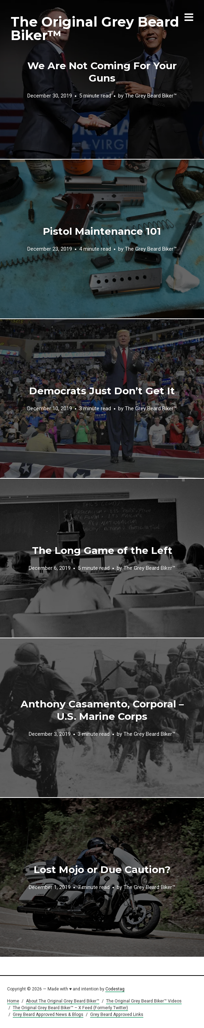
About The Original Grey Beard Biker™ (62, 1001)
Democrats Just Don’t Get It (102, 391)
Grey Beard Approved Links (116, 1014)
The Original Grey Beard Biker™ (95, 28)
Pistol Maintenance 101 (102, 231)
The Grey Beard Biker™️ (151, 96)
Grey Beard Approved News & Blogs (48, 1014)
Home (13, 1001)
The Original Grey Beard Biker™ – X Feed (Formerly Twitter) (70, 1007)
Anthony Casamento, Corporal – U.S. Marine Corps (102, 710)
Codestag (115, 989)
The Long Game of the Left (102, 550)
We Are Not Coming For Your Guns (102, 72)
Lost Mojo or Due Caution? (102, 869)
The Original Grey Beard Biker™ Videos (144, 1001)
